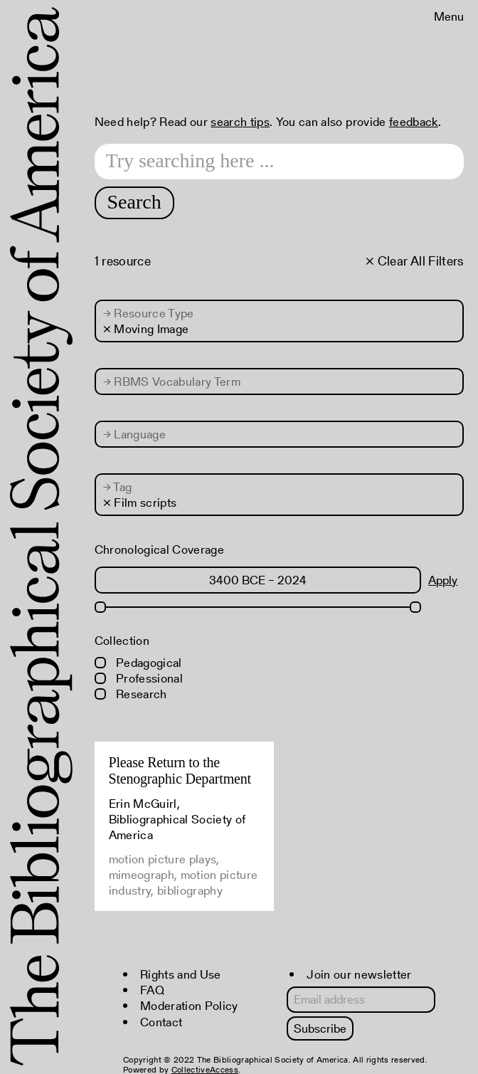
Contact (161, 1022)
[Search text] (279, 161)
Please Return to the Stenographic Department (180, 770)
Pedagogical (138, 662)
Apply (442, 580)
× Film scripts (140, 502)
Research (131, 693)
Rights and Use (180, 974)
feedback (413, 121)
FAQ (152, 990)
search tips (240, 121)
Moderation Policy (189, 1005)
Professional (139, 678)
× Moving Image (146, 328)
